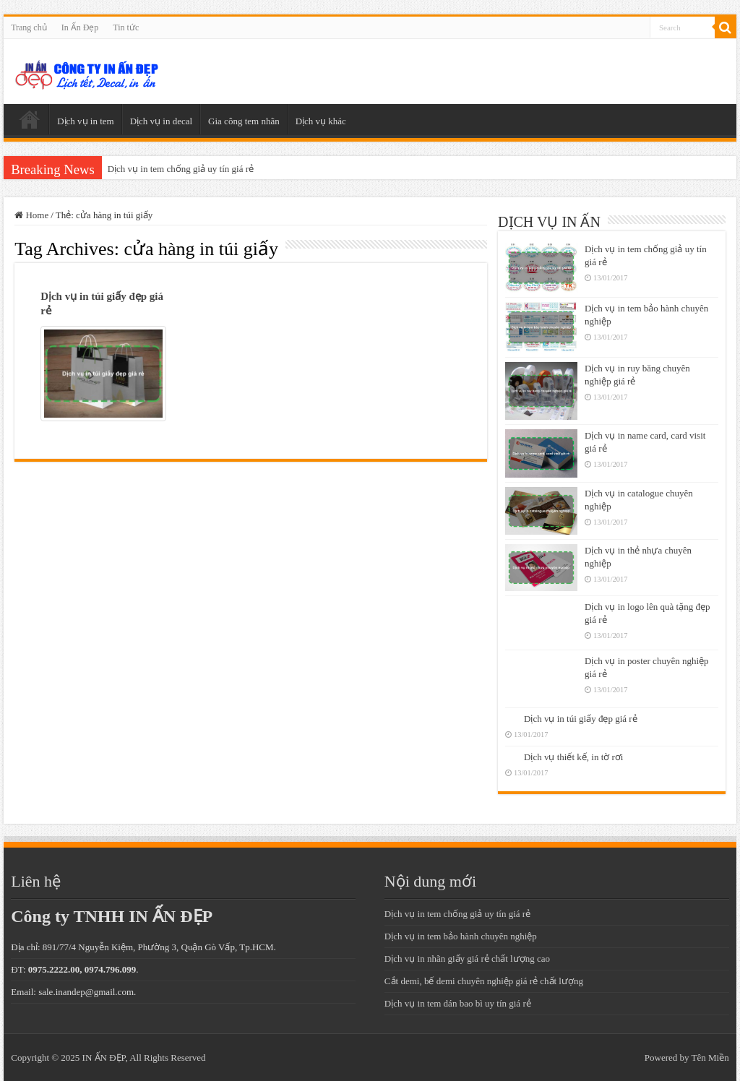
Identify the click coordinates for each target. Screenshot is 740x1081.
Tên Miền (710, 1057)
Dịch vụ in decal (161, 121)
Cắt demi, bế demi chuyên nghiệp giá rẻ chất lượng (483, 981)
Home (31, 215)
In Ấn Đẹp (80, 27)
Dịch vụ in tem (85, 121)
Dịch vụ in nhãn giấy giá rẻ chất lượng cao (467, 958)
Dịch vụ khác (321, 121)
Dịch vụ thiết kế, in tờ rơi (573, 756)
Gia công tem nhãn (244, 121)
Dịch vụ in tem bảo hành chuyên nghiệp (460, 936)
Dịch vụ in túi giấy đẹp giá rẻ (580, 718)
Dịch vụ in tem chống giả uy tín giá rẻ (181, 168)
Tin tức (126, 27)
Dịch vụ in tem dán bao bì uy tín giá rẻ (457, 1003)
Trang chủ (29, 27)
